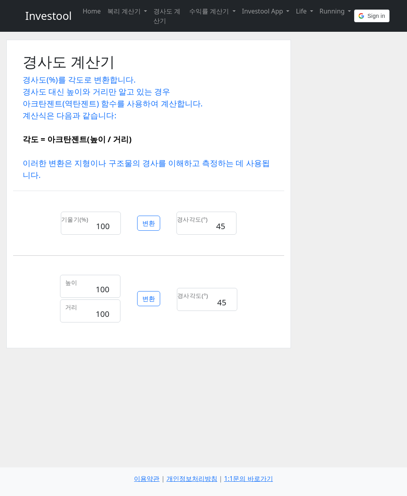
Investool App (263, 11)
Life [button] (302, 11)
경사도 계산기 (166, 16)
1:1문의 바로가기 (248, 478)
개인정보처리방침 (192, 478)
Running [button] (333, 11)
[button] (372, 16)
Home (92, 11)
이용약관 (146, 478)
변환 (148, 223)
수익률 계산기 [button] (210, 11)
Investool (48, 15)
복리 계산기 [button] (124, 11)
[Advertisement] (148, 403)
